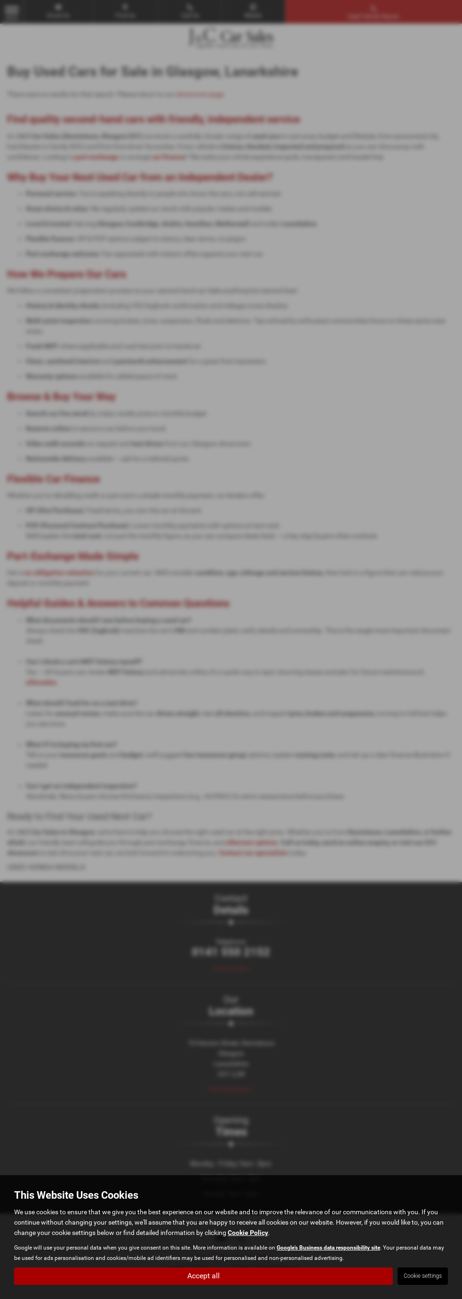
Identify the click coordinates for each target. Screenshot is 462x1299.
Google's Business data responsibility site (328, 1247)
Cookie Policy (248, 1232)
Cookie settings (423, 1276)
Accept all (203, 1275)
